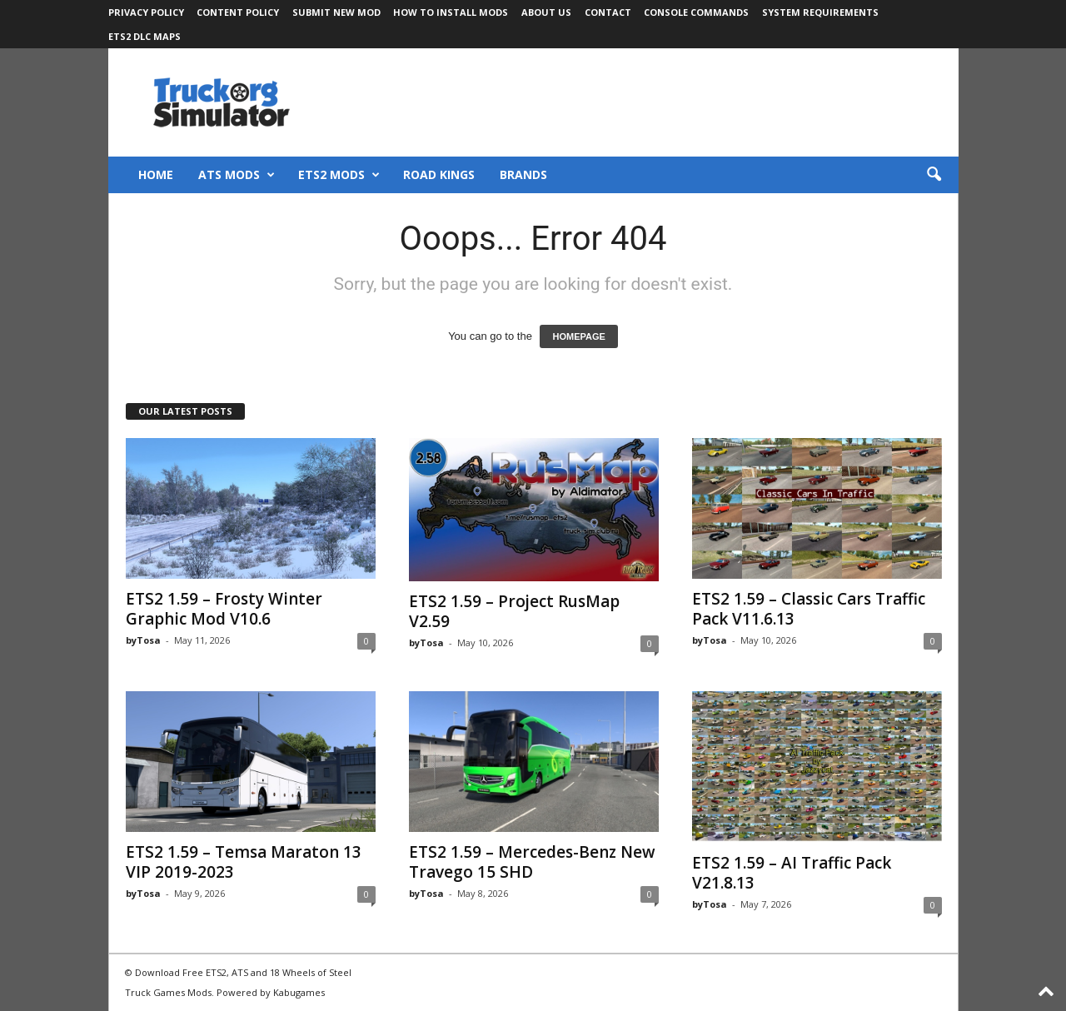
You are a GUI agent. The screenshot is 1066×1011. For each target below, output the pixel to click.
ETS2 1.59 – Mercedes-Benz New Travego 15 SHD (532, 862)
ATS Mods (236, 175)
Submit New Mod (336, 12)
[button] (933, 175)
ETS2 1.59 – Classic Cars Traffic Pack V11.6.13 (808, 609)
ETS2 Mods (339, 175)
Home (155, 174)
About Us (546, 12)
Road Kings (439, 174)
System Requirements (820, 12)
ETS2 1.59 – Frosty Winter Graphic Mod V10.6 (224, 609)
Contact (608, 12)
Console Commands (696, 12)
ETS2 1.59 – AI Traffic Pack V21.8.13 (791, 873)
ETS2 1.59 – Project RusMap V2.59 (514, 611)
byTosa (143, 640)
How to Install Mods (450, 12)
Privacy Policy (146, 12)
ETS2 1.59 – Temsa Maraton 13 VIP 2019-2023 (243, 862)
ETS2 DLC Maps (144, 36)
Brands (523, 174)
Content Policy (238, 12)
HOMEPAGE (578, 336)
